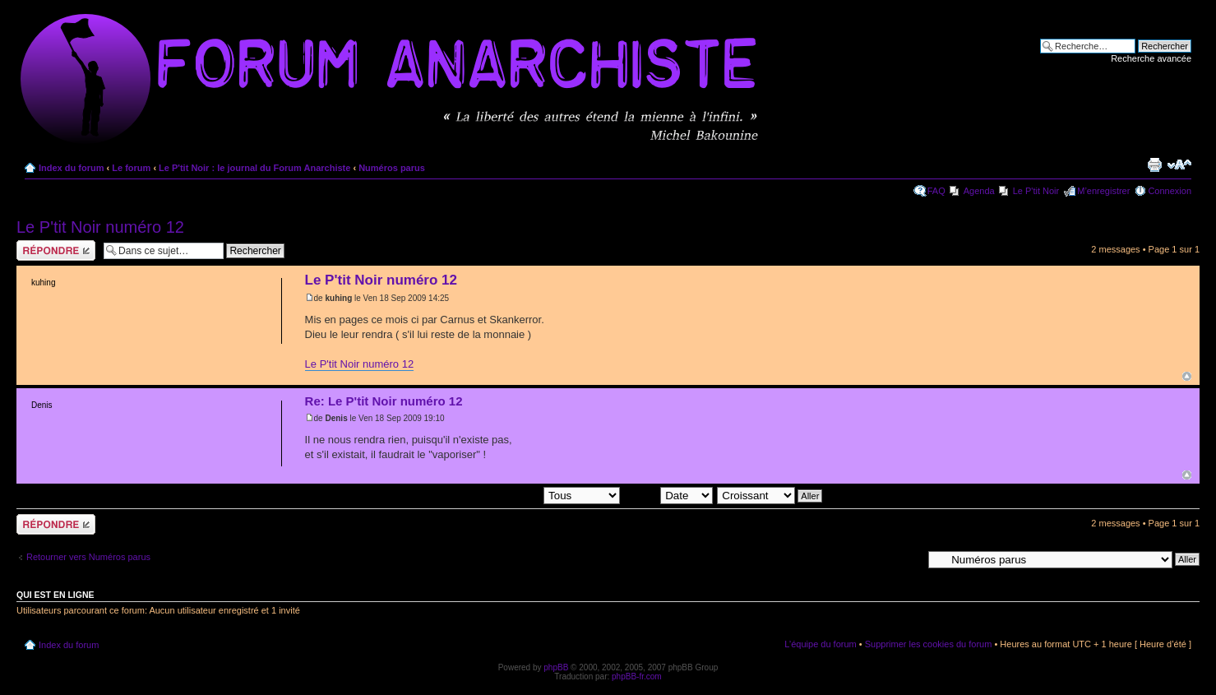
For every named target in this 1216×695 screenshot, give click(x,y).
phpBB (555, 667)
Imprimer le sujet (1154, 164)
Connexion (1169, 191)
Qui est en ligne (55, 595)
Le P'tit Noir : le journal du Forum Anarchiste (254, 168)
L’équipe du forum (820, 644)
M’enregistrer (1103, 191)
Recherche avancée (1151, 58)
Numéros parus (391, 168)
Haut (1186, 376)
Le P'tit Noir (1036, 191)
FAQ (936, 191)
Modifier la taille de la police (1179, 164)
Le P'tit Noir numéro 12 (100, 227)
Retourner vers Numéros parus (88, 557)
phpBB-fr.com (637, 676)
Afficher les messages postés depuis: (506, 495)
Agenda (979, 191)
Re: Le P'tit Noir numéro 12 (384, 401)
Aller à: (908, 558)
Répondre (55, 250)
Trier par (668, 495)
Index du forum (71, 168)
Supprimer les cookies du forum (928, 644)
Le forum (131, 168)
